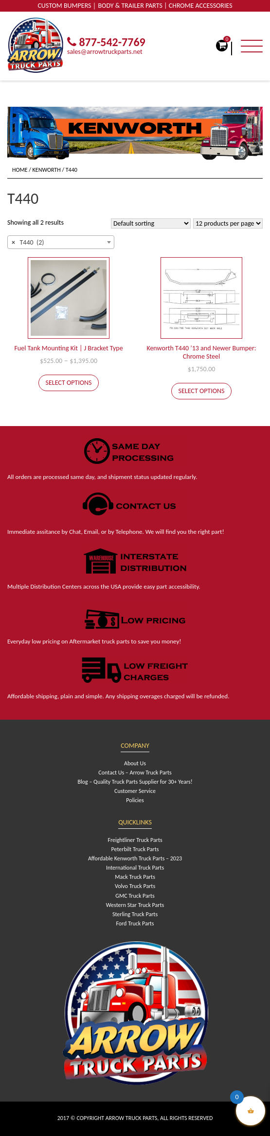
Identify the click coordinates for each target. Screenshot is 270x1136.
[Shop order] (151, 223)
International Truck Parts (135, 867)
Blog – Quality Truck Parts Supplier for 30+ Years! (134, 781)
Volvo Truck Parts (135, 886)
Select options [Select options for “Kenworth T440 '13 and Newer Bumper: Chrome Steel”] (202, 391)
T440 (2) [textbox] (28, 242)
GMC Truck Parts (134, 895)
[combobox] (60, 242)
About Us (135, 763)
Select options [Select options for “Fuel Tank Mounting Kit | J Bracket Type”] (69, 383)
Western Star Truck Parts (135, 905)
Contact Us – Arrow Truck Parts (134, 772)
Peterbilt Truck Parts (135, 849)
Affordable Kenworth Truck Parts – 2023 (135, 858)
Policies (135, 800)
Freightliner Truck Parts (135, 840)
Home (20, 169)
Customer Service (135, 791)
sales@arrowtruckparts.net (105, 52)
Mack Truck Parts (135, 876)
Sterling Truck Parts (135, 914)
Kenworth (47, 169)
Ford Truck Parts (135, 923)
